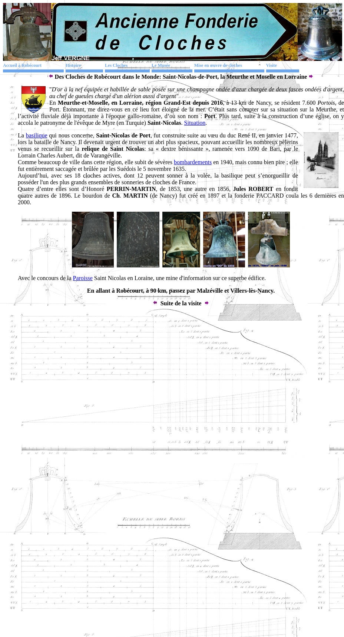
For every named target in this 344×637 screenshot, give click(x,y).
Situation (195, 123)
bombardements (193, 162)
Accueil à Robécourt (22, 65)
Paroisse (83, 278)
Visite (271, 65)
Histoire (73, 65)
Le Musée (161, 65)
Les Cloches (116, 65)
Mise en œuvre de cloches (218, 65)
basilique (36, 135)
